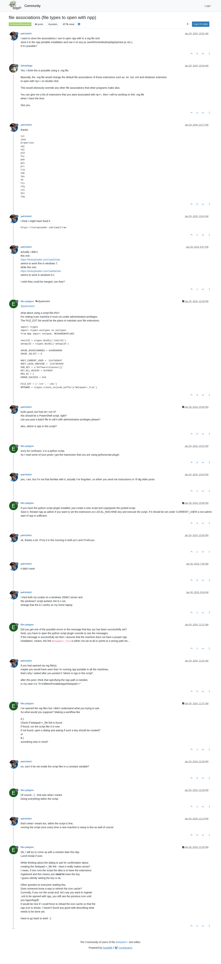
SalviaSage (26, 65)
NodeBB (107, 947)
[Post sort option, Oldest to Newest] (188, 24)
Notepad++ (122, 942)
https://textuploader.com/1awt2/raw (40, 259)
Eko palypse (27, 301)
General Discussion (20, 24)
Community (32, 6)
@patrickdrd (42, 301)
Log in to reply (201, 24)
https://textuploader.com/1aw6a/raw (41, 271)
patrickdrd (26, 33)
